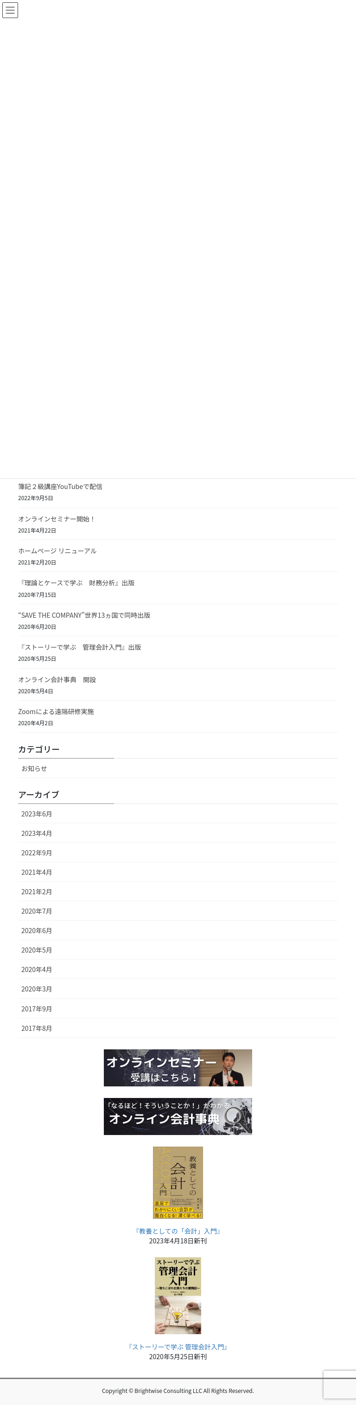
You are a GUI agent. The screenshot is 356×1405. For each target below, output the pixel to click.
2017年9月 (36, 1008)
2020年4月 (36, 969)
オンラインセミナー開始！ (57, 518)
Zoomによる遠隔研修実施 (56, 711)
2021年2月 (36, 891)
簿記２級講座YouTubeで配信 (60, 486)
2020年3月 (36, 988)
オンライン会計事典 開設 (57, 679)
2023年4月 (36, 833)
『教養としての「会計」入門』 (178, 1231)
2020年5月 (36, 949)
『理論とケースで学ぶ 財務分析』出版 (76, 582)
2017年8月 (36, 1028)
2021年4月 (36, 872)
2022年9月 (36, 852)
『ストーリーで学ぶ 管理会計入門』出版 (79, 647)
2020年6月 (36, 930)
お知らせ (34, 768)
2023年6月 (36, 813)
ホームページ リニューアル (57, 550)
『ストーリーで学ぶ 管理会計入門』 (178, 1346)
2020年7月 (36, 911)
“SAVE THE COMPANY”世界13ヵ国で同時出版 (84, 615)
